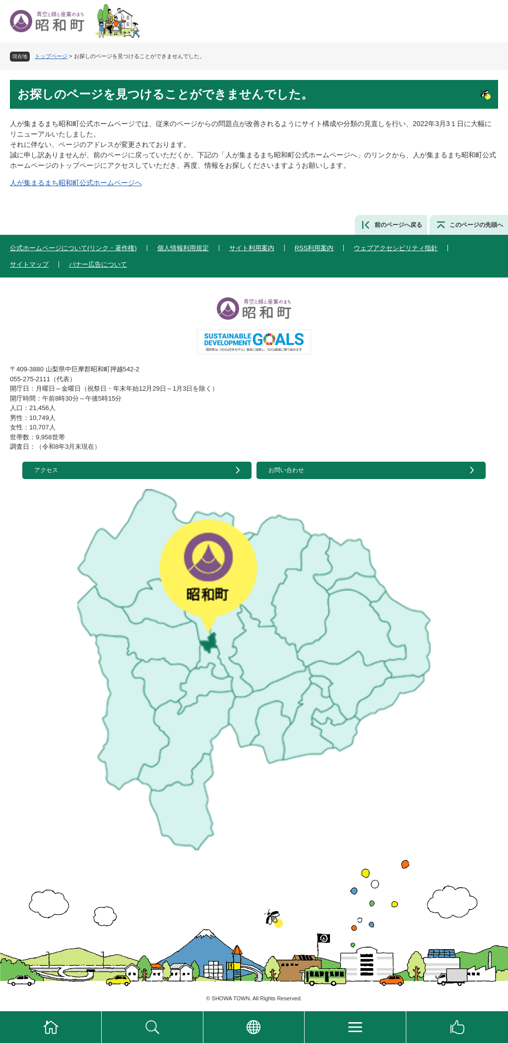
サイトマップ (29, 264)
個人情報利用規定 (183, 248)
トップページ (51, 56)
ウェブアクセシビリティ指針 (396, 248)
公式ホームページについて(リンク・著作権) (73, 248)
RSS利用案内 (314, 248)
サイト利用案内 (251, 248)
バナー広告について (98, 264)
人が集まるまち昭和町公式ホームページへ (76, 183)
